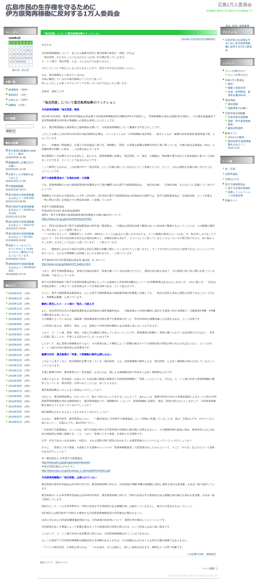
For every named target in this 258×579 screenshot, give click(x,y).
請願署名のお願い (238, 108)
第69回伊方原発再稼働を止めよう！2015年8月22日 (22, 267)
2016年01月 (15, 298)
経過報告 (13, 89)
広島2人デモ (232, 179)
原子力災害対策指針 (239, 188)
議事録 (12, 105)
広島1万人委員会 (235, 4)
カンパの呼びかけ (238, 74)
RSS (235, 25)
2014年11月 (15, 370)
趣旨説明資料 (235, 128)
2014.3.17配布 (236, 137)
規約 (230, 83)
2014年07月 (15, 391)
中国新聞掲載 (15, 186)
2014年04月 (15, 406)
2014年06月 (15, 396)
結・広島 (230, 168)
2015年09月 (15, 319)
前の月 (16, 70)
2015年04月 (15, 344)
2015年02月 (15, 355)
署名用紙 (233, 104)
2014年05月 (15, 401)
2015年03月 (15, 349)
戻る (228, 25)
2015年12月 (15, 303)
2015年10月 (15, 313)
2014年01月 (15, 421)
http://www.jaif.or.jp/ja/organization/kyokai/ (65, 462)
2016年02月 (15, 293)
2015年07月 (15, 329)
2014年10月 (15, 375)
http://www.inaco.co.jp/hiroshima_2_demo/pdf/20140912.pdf (76, 470)
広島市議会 (231, 174)
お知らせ (13, 99)
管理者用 (244, 25)
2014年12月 (15, 365)
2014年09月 (15, 380)
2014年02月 (15, 416)
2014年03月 (15, 411)
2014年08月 (15, 385)
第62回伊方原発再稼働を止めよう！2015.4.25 (239, 144)
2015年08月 (15, 324)
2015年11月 (15, 308)
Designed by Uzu (208, 575)
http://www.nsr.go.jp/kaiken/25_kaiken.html (66, 264)
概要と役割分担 (236, 87)
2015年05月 (15, 339)
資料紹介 (211, 554)
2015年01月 (15, 360)
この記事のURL (195, 554)
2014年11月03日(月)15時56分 (198, 39)
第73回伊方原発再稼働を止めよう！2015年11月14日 (21, 210)
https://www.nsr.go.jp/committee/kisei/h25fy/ (67, 218)
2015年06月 (15, 334)
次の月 (25, 70)
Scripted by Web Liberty (182, 575)
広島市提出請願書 (238, 117)
